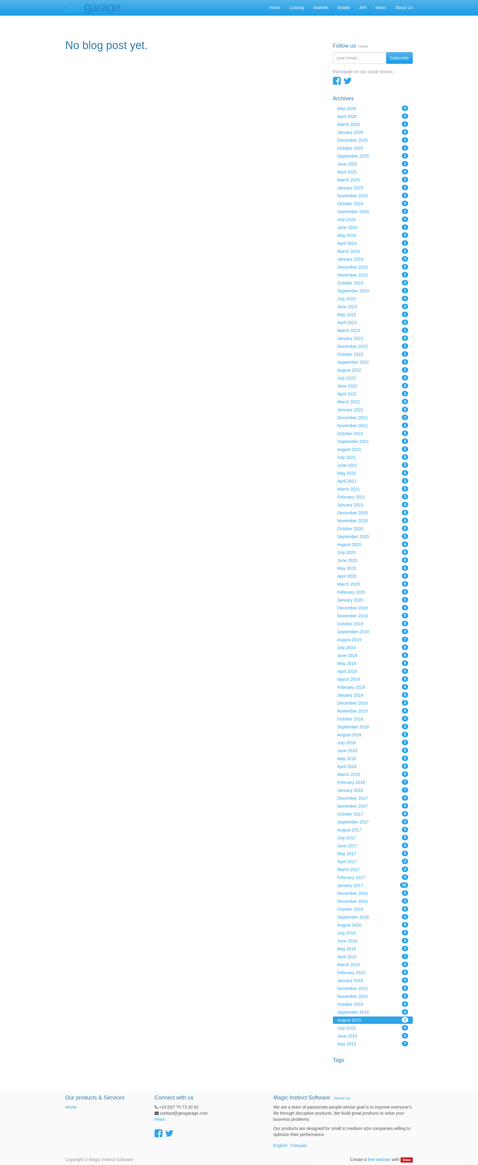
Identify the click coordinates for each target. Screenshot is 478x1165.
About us (342, 1098)
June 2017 (372, 845)
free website (379, 1159)
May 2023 (372, 314)
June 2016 (372, 940)
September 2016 (372, 917)
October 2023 (372, 282)
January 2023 (372, 338)
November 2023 (372, 274)
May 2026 (372, 108)
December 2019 (372, 607)
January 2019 (372, 695)
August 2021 (372, 449)
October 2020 (372, 528)
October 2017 (372, 814)
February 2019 (372, 687)
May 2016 (372, 948)
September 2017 (372, 821)
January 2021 (372, 504)
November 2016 (372, 901)
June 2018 (372, 750)
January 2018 (372, 790)
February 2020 (372, 592)
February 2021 (372, 496)
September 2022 (372, 362)
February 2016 (372, 972)
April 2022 (372, 393)
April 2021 (372, 481)
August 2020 (372, 544)
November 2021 (372, 425)
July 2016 (372, 932)
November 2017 (372, 806)
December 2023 (372, 267)
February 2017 (372, 877)
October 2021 (372, 433)
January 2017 (372, 885)
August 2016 (372, 924)
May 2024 (372, 235)
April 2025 (372, 171)
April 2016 (372, 956)
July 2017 (372, 837)
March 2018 (372, 774)
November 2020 (372, 520)
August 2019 (372, 639)
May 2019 (372, 663)
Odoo (406, 1160)
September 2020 (372, 536)
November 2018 (372, 710)
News (160, 1119)
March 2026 (372, 124)
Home (71, 1107)
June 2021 (372, 465)
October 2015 (372, 1004)
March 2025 (372, 179)
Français (298, 1145)
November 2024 (372, 195)
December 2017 (372, 798)
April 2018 (372, 766)
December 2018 (372, 703)
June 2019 (372, 655)
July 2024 (372, 219)
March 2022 (372, 401)
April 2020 (372, 576)
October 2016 (372, 909)
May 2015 (372, 1043)
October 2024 (372, 203)
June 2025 (372, 163)
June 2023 (372, 306)
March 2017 (372, 869)
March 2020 (372, 584)
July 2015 (372, 1028)
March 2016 (372, 964)
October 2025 (372, 148)
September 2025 (372, 156)
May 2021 (372, 473)
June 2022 (372, 385)
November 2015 (372, 996)
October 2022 (372, 354)
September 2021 (372, 441)
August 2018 (372, 734)
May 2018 (372, 758)
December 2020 (372, 512)
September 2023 (372, 290)
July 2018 (372, 742)
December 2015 (372, 988)
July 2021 (372, 457)
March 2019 (372, 679)
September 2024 (372, 211)
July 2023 (372, 298)
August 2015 (372, 1020)
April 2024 (372, 243)
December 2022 (372, 346)
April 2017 (372, 861)
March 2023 (372, 330)
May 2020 (372, 568)
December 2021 (372, 417)
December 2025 (372, 140)
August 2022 (372, 370)
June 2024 (372, 227)
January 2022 (372, 409)
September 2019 (372, 631)
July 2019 (372, 647)
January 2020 (372, 599)
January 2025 (372, 187)
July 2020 (372, 552)
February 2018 (372, 782)
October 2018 (372, 718)
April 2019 (372, 671)
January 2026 (372, 132)
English (280, 1145)
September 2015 (372, 1012)
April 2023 (372, 322)
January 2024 (372, 259)
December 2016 (372, 893)
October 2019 (372, 623)
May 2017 (372, 853)
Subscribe (399, 57)
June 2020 (372, 560)
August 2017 (372, 829)
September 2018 (372, 726)
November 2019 (372, 615)
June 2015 (372, 1035)
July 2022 (372, 378)
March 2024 (372, 251)
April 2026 (372, 116)
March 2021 (372, 488)
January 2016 (372, 980)
